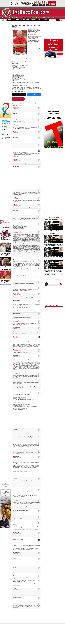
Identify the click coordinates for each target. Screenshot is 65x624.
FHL (1, 221)
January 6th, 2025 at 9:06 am (17, 294)
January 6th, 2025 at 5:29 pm (17, 589)
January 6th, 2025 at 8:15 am (17, 287)
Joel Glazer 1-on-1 (3, 224)
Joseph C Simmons (17, 539)
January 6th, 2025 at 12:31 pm (17, 533)
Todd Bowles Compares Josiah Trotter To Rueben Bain (5, 263)
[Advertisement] (5, 41)
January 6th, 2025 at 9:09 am (17, 301)
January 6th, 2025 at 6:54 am (17, 138)
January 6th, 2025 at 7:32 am (17, 198)
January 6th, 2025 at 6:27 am (17, 108)
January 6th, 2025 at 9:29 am (17, 350)
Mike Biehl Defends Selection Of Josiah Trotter (5, 277)
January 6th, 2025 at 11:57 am (17, 522)
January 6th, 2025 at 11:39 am (17, 511)
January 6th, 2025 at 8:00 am (17, 223)
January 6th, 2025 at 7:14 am (17, 160)
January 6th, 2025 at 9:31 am (17, 356)
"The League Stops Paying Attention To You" (5, 249)
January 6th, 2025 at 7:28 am (17, 190)
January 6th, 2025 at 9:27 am (17, 337)
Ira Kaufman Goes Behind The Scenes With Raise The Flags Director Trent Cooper (53, 266)
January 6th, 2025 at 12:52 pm (17, 559)
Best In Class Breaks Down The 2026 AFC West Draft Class (5, 236)
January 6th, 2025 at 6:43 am (17, 132)
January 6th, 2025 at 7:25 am (17, 167)
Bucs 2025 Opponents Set (31, 99)
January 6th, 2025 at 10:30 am (17, 457)
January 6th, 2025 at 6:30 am (17, 125)
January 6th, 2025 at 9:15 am (17, 328)
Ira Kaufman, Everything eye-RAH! (5, 222)
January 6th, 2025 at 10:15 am (17, 450)
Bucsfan (14, 159)
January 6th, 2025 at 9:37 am (17, 373)
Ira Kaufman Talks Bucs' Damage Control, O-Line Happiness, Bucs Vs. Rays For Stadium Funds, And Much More (53, 253)
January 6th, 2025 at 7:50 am (17, 205)
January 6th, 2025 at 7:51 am (17, 211)
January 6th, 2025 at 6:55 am (17, 150)
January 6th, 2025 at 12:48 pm (17, 553)
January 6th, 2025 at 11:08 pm (17, 598)
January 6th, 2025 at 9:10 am (17, 314)
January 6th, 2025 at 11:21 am (17, 500)
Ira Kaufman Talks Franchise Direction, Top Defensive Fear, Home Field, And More (53, 240)
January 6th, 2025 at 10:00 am (17, 430)
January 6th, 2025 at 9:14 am (17, 321)
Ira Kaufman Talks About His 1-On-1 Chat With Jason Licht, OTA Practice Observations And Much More (53, 227)
